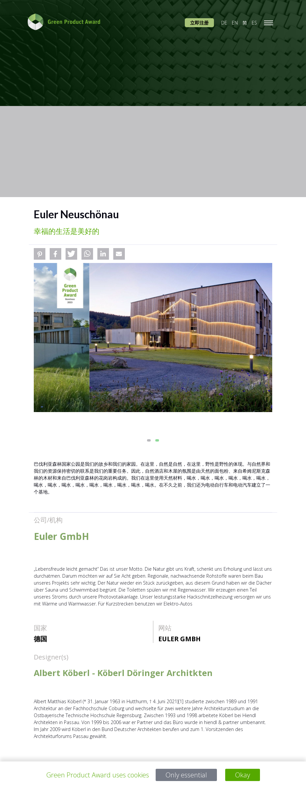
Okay (242, 774)
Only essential (186, 774)
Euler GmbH (179, 638)
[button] (39, 254)
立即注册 (199, 23)
